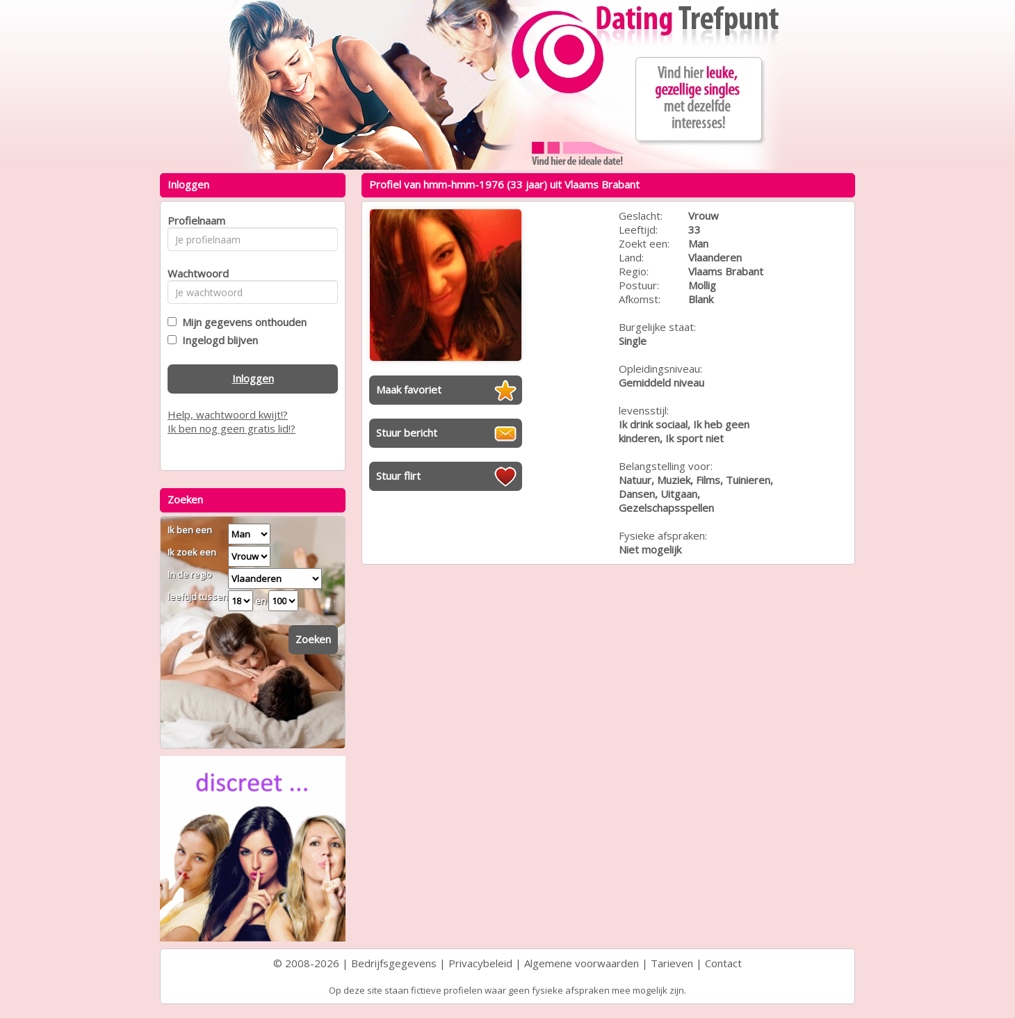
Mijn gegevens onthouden (242, 322)
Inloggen (253, 378)
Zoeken (313, 639)
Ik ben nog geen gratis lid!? (231, 428)
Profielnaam (194, 220)
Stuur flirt (398, 476)
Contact (723, 963)
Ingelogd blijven (217, 340)
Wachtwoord (194, 273)
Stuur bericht (406, 432)
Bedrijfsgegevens (394, 963)
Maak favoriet (408, 389)
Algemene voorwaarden (581, 963)
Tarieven (672, 963)
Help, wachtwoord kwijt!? (228, 414)
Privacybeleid (480, 963)
